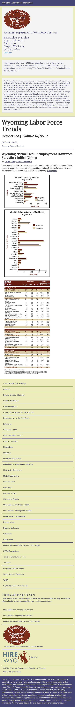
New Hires (7, 487)
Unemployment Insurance (13, 568)
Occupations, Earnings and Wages (17, 511)
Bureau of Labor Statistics (13, 395)
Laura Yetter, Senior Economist (18, 162)
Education (7, 424)
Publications (8, 540)
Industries (7, 453)
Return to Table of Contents (13, 146)
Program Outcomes (11, 528)
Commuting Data (10, 407)
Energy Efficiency (10, 441)
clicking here (52, 171)
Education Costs (10, 430)
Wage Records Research (13, 574)
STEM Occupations (11, 551)
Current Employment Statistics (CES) (18, 412)
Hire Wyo (20, 657)
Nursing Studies (9, 493)
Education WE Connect (12, 435)
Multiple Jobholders (11, 476)
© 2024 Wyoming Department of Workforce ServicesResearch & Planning (24, 670)
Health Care (8, 447)
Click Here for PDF (9, 142)
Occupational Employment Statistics (18, 616)
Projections (7, 534)
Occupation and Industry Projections (18, 610)
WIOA (5, 580)
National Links (9, 482)
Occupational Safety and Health (16, 505)
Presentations (9, 522)
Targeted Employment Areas (14, 557)
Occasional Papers (11, 499)
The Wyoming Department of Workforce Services (23, 636)
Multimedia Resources (12, 470)
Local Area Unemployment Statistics (18, 464)
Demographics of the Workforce (16, 418)
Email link (8, 53)
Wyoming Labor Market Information (17, 3)
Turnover (7, 563)
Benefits (6, 389)
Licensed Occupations (12, 459)
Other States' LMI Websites (14, 516)
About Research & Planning (14, 383)
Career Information (11, 401)
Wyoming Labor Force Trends (15, 586)
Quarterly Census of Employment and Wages (21, 545)
